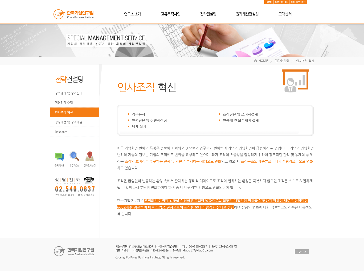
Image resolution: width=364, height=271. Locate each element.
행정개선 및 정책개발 (68, 122)
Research (61, 131)
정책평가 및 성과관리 (68, 93)
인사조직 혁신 (64, 112)
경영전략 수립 (64, 102)
